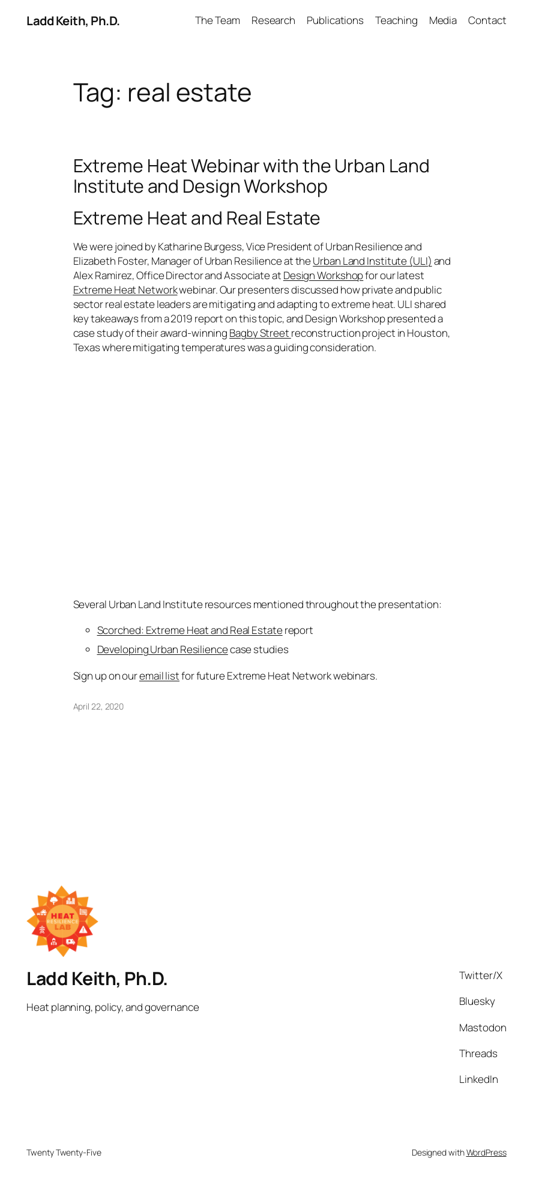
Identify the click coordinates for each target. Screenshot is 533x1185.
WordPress (486, 1152)
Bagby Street (260, 333)
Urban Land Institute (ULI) (372, 261)
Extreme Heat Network (125, 290)
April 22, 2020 (98, 706)
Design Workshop (323, 275)
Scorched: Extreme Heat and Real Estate (190, 630)
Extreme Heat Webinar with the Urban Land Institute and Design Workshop (251, 175)
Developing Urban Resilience (162, 649)
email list (159, 676)
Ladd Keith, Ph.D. (73, 20)
